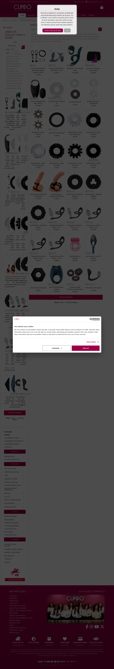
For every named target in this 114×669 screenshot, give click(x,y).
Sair (67, 30)
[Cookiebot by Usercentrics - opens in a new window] (91, 319)
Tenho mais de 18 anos (52, 30)
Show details (91, 342)
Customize (57, 348)
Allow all (86, 348)
